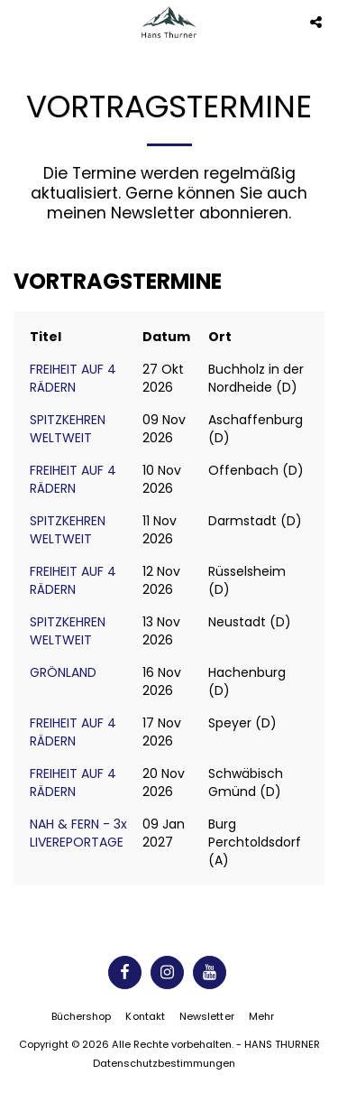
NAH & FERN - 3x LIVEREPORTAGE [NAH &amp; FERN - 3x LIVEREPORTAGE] (78, 833)
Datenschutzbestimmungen (164, 1063)
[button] (20, 22)
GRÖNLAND (63, 672)
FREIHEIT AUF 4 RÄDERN (73, 378)
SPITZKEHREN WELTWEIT (67, 429)
